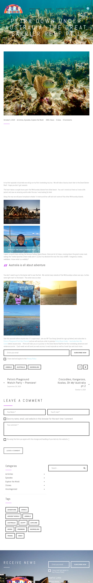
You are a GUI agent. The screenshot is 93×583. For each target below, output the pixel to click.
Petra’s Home (53, 581)
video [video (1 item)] (20, 536)
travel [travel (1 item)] (10, 536)
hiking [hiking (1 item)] (9, 529)
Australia (21, 367)
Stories (8, 485)
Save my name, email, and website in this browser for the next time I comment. (40, 418)
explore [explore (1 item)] (34, 522)
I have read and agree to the (21, 359)
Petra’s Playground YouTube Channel (16, 341)
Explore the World (37, 120)
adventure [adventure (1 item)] (11, 509)
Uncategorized (11, 489)
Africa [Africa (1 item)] (24, 509)
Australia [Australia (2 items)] (11, 522)
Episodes (27, 120)
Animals (8, 367)
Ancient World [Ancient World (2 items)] (13, 516)
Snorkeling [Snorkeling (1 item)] (34, 529)
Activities (20, 120)
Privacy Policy (31, 359)
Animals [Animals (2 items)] (27, 516)
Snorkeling (34, 367)
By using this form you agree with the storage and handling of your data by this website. (38, 439)
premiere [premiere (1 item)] (21, 529)
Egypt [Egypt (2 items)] (23, 522)
